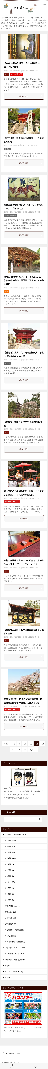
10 (25, 744)
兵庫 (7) (10, 876)
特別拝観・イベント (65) (15, 948)
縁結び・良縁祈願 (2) (15, 930)
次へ (32, 749)
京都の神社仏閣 (16, 74)
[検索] (23, 819)
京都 (6, 74)
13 (42, 744)
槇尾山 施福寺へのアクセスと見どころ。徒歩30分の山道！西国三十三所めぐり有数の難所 (24, 280)
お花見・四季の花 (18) (14, 971)
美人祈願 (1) (12, 936)
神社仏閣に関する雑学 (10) (15, 960)
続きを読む (31, 96)
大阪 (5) (10, 864)
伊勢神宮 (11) (10, 918)
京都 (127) (11, 840)
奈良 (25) (11, 846)
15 (19, 749)
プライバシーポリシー (11, 1053)
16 (25, 749)
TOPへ (36, 1066)
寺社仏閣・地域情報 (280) (15, 834)
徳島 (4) (10, 888)
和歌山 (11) (12, 858)
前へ (8, 744)
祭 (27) (7, 966)
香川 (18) (11, 882)
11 (31, 744)
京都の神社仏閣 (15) (13, 906)
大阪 (6, 291)
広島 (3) (10, 900)
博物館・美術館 (10, 215)
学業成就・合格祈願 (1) (16, 942)
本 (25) (7, 977)
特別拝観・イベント (12, 502)
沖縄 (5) (10, 894)
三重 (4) (10, 870)
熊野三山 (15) (10, 912)
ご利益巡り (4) (11, 924)
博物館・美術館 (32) (15, 954)
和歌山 (7, 149)
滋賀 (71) (11, 852)
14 (13, 749)
